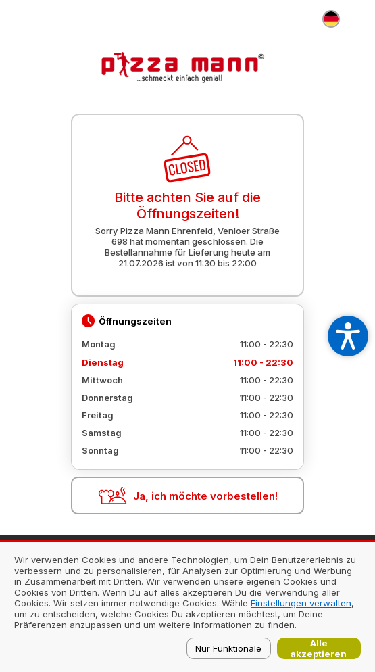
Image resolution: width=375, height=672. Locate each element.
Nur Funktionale (228, 648)
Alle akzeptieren (319, 648)
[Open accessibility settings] (348, 336)
